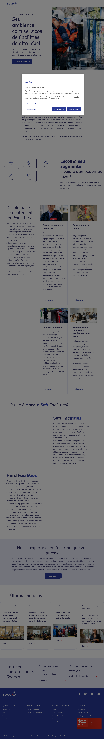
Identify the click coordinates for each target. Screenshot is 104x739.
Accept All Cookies (74, 109)
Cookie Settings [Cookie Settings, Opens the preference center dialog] (31, 109)
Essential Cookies (59, 109)
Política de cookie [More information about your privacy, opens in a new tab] (32, 103)
